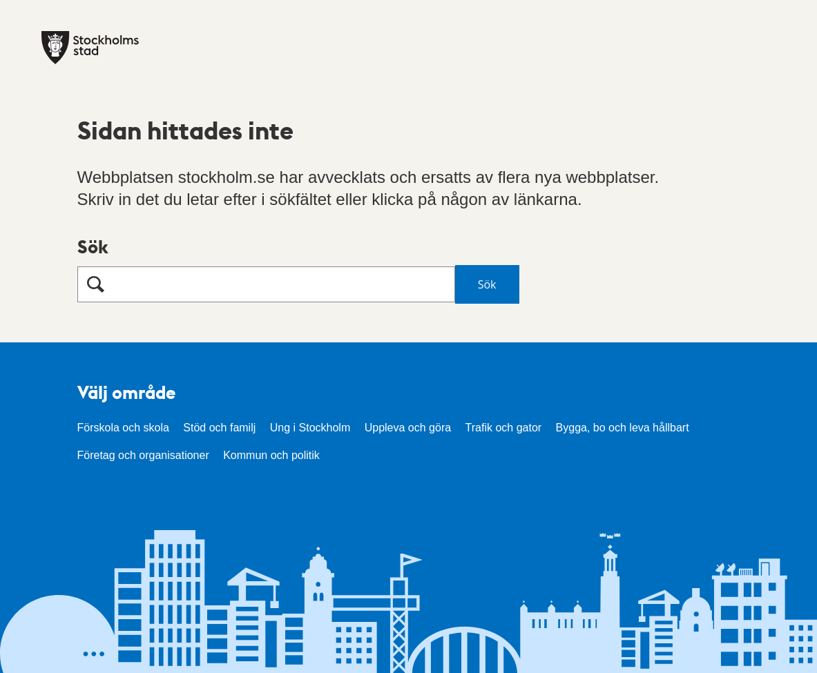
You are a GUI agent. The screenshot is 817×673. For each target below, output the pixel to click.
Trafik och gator (503, 427)
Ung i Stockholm (310, 427)
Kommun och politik (271, 455)
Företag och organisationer (143, 455)
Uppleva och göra (408, 427)
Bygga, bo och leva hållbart (622, 427)
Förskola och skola (123, 427)
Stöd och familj (219, 427)
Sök (92, 246)
